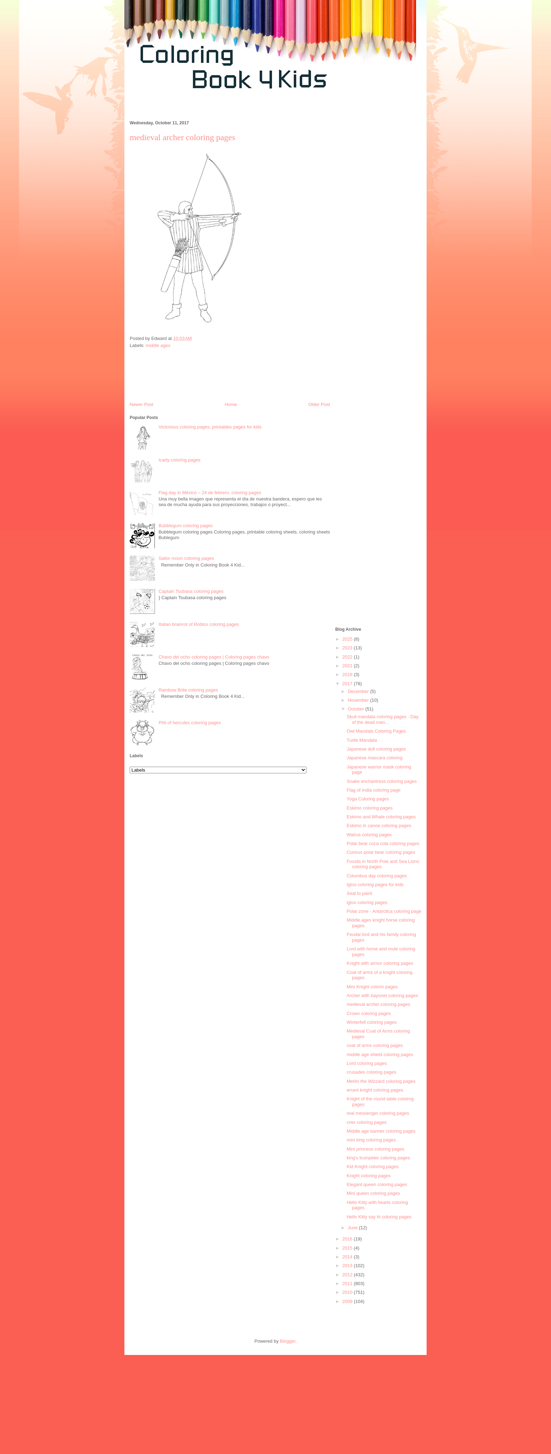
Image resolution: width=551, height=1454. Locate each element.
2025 (348, 639)
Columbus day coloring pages (376, 875)
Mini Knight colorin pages (371, 986)
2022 (348, 657)
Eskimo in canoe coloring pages (378, 825)
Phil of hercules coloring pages (189, 722)
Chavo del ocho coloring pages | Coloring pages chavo (213, 657)
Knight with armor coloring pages (379, 963)
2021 (348, 665)
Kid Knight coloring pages (372, 1166)
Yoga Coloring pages (367, 798)
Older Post (319, 404)
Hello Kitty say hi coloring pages (378, 1216)
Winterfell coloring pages (371, 1022)
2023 (348, 647)
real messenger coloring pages (377, 1113)
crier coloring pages (366, 1122)
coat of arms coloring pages (374, 1045)
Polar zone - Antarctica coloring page (383, 911)
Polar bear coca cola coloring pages (382, 843)
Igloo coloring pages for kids (374, 884)
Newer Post (141, 404)
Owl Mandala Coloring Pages (376, 731)
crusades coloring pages (371, 1072)
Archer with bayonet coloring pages (382, 995)
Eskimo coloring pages (369, 808)
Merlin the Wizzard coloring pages (380, 1081)
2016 (348, 1239)
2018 (348, 674)
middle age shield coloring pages (379, 1054)
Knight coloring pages (368, 1175)
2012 (348, 1274)
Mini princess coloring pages (375, 1149)
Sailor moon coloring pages (186, 558)
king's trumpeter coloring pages (378, 1157)
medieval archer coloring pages (378, 1004)
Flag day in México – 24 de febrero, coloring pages (209, 492)
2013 (348, 1265)
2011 (348, 1283)
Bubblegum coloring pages (185, 525)
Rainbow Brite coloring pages (188, 690)
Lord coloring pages (366, 1063)
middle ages (158, 345)
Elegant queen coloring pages (376, 1184)
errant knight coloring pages (374, 1090)
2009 (348, 1301)
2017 (348, 683)
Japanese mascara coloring (374, 757)
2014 (348, 1256)
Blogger (287, 1341)
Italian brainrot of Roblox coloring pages (198, 624)
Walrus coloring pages (368, 834)
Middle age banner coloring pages (380, 1131)
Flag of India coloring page (373, 790)
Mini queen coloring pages (373, 1193)
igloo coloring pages (366, 902)
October (356, 709)
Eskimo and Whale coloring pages (381, 816)
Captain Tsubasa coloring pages (190, 591)
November (359, 700)
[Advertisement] (252, 108)
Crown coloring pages (368, 1013)
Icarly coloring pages (179, 460)
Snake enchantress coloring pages (381, 781)
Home (231, 404)
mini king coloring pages (370, 1139)
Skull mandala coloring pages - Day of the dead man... (382, 719)
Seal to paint (359, 893)
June (353, 1227)
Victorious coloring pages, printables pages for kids (209, 427)
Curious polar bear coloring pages (380, 852)
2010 (348, 1292)
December (359, 691)
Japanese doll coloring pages (376, 749)
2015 (348, 1248)
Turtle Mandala (361, 740)
